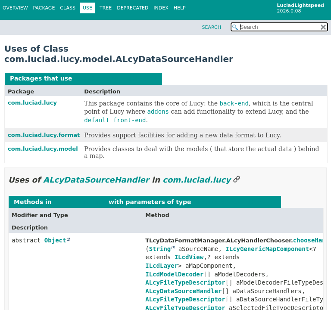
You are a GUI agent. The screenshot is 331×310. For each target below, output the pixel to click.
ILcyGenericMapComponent (267, 248)
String (160, 248)
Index (160, 8)
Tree (106, 8)
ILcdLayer (161, 265)
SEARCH (211, 27)
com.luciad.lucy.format (44, 135)
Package (44, 8)
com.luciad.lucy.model (43, 149)
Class (67, 8)
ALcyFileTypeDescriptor (185, 282)
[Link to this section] (236, 179)
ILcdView (189, 257)
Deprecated (132, 8)
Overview (15, 8)
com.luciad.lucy (32, 102)
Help (180, 8)
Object (55, 240)
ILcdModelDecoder (174, 274)
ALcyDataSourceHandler (115, 78)
